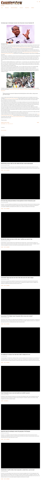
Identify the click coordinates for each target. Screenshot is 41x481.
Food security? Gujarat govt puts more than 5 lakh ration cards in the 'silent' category (17, 277)
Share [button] (38, 122)
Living (9, 123)
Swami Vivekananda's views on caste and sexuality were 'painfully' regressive (15, 393)
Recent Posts (27, 7)
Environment (3, 123)
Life (6, 123)
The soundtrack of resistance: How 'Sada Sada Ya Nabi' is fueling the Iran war (15, 354)
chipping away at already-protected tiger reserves (18, 116)
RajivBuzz (32, 7)
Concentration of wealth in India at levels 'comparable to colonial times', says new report (18, 470)
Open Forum (7, 7)
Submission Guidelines (14, 7)
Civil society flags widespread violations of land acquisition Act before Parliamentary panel (18, 200)
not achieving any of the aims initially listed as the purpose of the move (21, 47)
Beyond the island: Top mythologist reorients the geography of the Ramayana (15, 431)
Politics (11, 123)
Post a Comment (3, 130)
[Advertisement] (20, 15)
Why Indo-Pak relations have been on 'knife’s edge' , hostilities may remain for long (16, 239)
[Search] (37, 1)
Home (2, 7)
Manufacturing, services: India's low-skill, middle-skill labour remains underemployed (17, 163)
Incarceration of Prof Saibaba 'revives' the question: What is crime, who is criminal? (17, 316)
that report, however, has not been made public (11, 98)
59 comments (6, 400)
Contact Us (21, 7)
